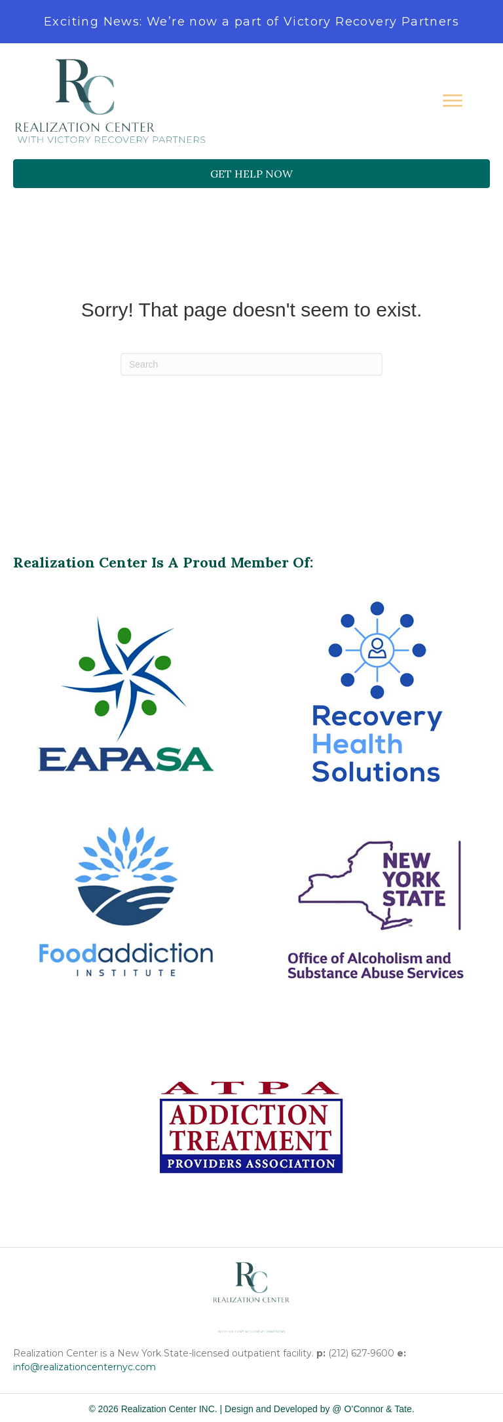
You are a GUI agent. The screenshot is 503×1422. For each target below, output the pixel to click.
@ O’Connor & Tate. (373, 1409)
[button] (251, 173)
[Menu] (453, 101)
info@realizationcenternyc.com (84, 1367)
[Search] (251, 364)
